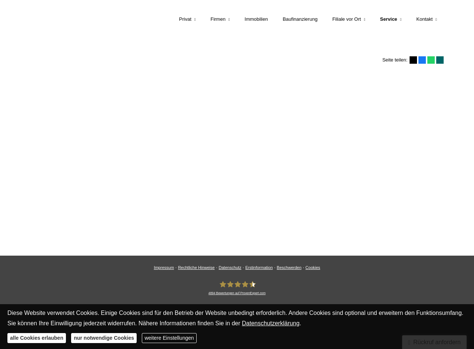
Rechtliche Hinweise (196, 267)
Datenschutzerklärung (271, 323)
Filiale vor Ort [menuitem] (346, 19)
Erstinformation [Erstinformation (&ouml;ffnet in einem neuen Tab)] (259, 267)
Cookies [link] (313, 267)
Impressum (164, 267)
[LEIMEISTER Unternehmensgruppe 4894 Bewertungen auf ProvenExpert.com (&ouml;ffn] (237, 287)
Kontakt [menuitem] (424, 19)
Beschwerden (289, 267)
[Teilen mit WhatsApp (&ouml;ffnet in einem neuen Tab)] (431, 60)
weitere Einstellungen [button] (169, 338)
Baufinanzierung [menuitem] (300, 19)
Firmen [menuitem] (217, 19)
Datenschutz (230, 267)
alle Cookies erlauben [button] (36, 338)
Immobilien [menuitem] (256, 19)
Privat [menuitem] (185, 19)
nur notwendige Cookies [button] (104, 338)
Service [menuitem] (388, 19)
